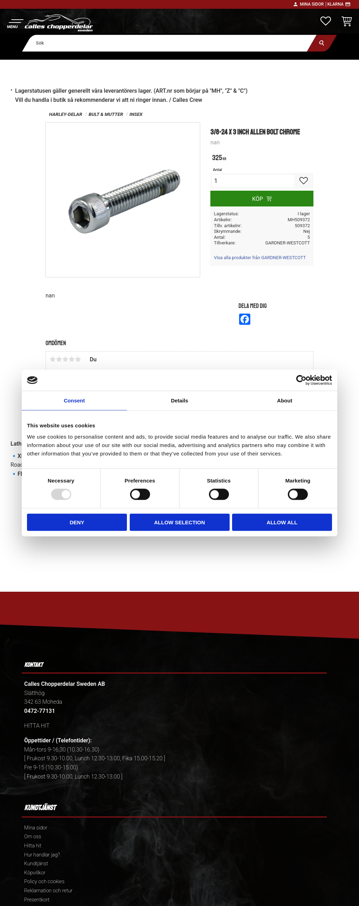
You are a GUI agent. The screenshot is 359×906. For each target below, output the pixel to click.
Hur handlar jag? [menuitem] (42, 855)
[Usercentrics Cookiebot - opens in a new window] (301, 380)
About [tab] (284, 400)
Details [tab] (179, 400)
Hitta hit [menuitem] (32, 846)
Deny (77, 522)
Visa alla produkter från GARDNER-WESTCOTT (260, 257)
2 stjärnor (59, 359)
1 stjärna (52, 359)
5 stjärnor (78, 359)
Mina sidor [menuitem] (35, 828)
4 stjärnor (71, 359)
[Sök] (322, 43)
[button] (15, 23)
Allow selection (179, 522)
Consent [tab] (74, 400)
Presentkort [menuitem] (36, 900)
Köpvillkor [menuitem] (35, 873)
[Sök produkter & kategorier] (169, 43)
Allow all (282, 522)
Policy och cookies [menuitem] (44, 882)
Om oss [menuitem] (32, 837)
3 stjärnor (65, 359)
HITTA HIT (36, 725)
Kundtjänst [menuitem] (36, 864)
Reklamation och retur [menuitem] (48, 891)
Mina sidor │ (313, 4)
